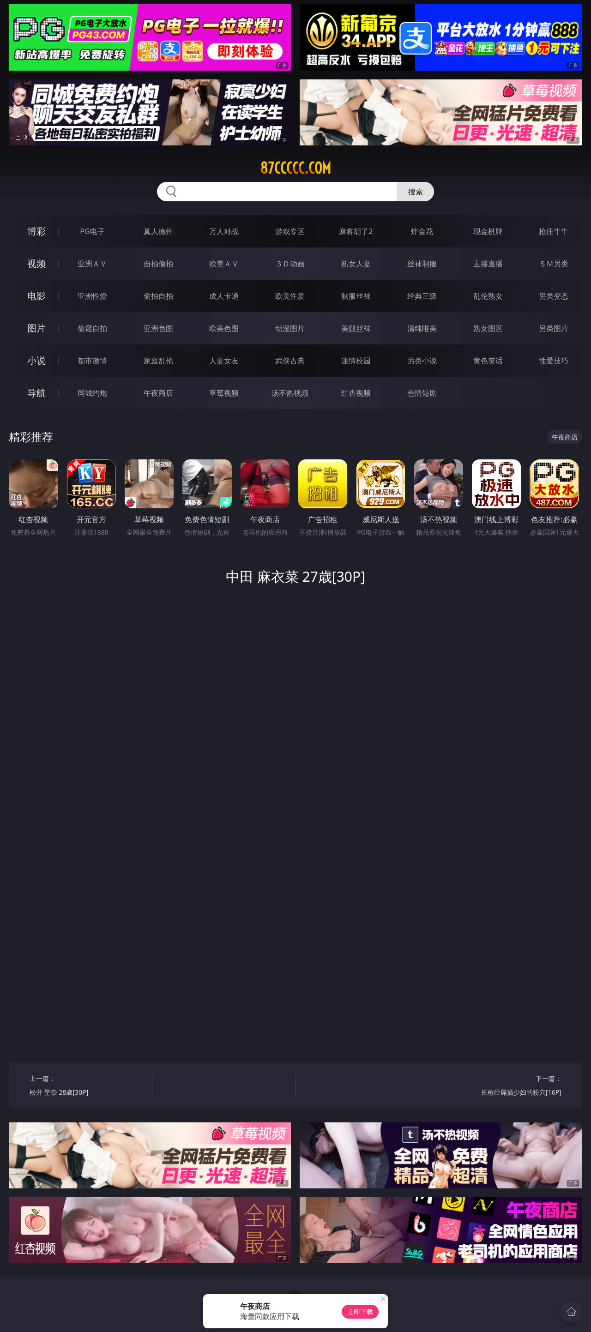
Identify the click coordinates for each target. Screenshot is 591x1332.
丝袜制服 (422, 264)
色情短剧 (422, 393)
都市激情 (92, 361)
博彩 (36, 231)
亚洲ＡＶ (92, 264)
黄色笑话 (488, 361)
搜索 (415, 192)
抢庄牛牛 (553, 231)
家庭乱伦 (158, 361)
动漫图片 (290, 328)
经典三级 (422, 296)
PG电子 (92, 231)
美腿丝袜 (356, 328)
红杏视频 (356, 393)
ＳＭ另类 (553, 264)
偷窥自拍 (92, 328)
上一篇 (87, 1086)
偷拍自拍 (158, 296)
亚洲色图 (158, 328)
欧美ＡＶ (224, 264)
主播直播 (488, 264)
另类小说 (422, 361)
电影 (36, 295)
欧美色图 (224, 328)
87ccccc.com (295, 168)
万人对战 (224, 231)
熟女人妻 (356, 264)
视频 (36, 263)
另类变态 (553, 296)
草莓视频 (224, 393)
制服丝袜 (356, 296)
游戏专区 (290, 231)
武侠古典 (290, 361)
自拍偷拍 (158, 264)
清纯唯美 (422, 328)
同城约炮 (92, 393)
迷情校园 (356, 361)
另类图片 (553, 328)
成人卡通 (224, 296)
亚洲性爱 (92, 296)
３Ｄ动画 (290, 264)
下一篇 (503, 1086)
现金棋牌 (488, 231)
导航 (36, 392)
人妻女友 (224, 361)
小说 (36, 360)
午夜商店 (158, 393)
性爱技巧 (553, 361)
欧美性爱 (290, 296)
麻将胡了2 (356, 231)
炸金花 (422, 231)
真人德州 (158, 231)
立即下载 (360, 1311)
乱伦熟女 (488, 296)
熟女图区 (488, 328)
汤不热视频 (289, 393)
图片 (36, 328)
